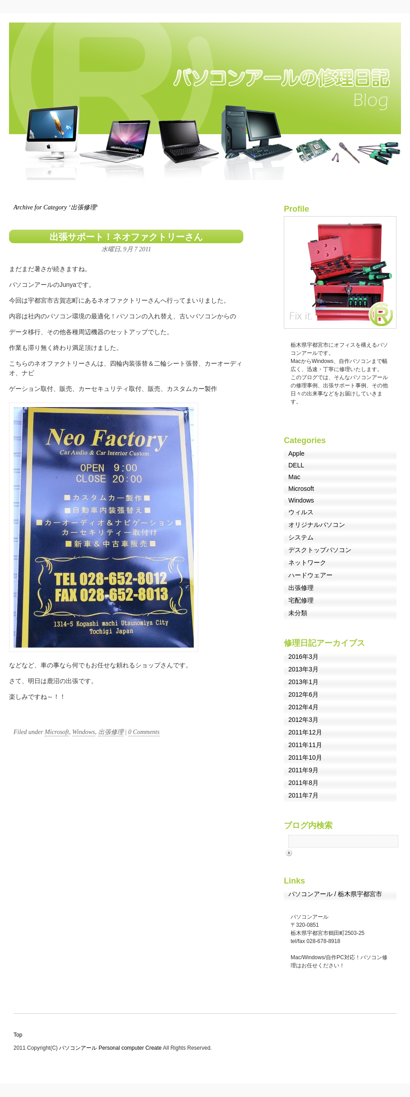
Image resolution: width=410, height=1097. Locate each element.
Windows (83, 732)
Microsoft (57, 732)
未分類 (297, 612)
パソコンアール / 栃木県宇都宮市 (335, 894)
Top (18, 1035)
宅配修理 (301, 600)
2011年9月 (303, 770)
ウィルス (301, 512)
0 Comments (144, 732)
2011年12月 (305, 732)
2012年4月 (303, 707)
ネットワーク (307, 562)
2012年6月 (303, 694)
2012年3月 (303, 719)
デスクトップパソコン (319, 549)
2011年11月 (305, 744)
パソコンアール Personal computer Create (111, 1048)
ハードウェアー (310, 575)
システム (301, 537)
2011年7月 (303, 795)
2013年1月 (303, 681)
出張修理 (110, 732)
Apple (296, 453)
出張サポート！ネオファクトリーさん (126, 237)
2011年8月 (303, 782)
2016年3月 (303, 656)
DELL (296, 465)
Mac (294, 477)
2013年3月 (303, 669)
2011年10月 (305, 757)
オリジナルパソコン (316, 524)
